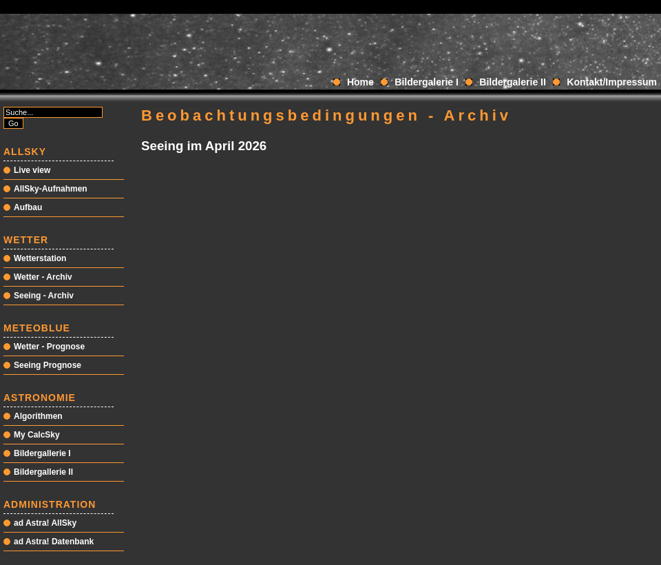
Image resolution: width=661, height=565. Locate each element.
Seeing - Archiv (44, 295)
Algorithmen (38, 416)
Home (360, 82)
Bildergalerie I (427, 82)
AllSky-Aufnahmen (50, 189)
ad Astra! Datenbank (54, 541)
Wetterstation (40, 258)
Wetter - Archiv (43, 277)
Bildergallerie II (43, 472)
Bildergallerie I (42, 453)
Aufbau (28, 207)
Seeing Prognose (47, 365)
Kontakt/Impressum (612, 82)
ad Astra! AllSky (45, 523)
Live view (32, 170)
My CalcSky (37, 435)
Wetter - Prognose (49, 346)
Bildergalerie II (512, 82)
